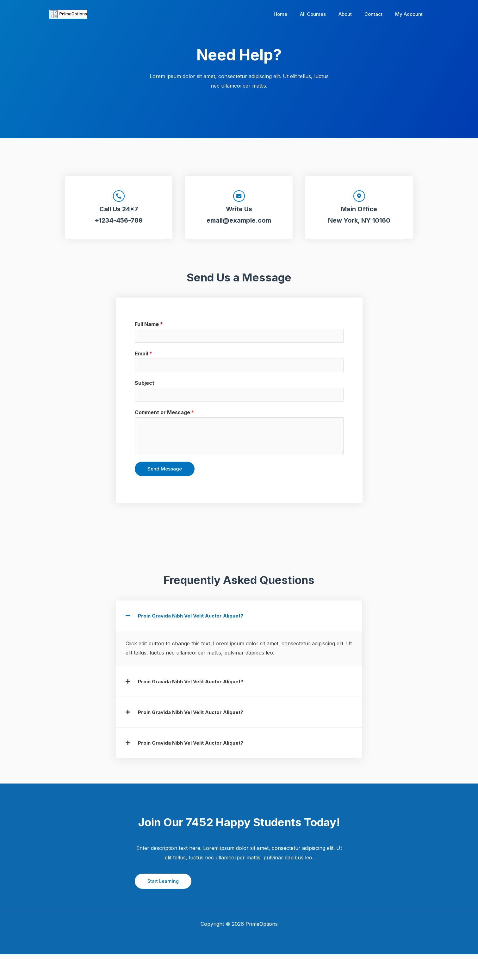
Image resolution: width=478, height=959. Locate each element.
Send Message (164, 473)
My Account (410, 14)
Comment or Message (164, 417)
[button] (239, 620)
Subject (144, 387)
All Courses (324, 14)
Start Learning (163, 886)
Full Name (149, 326)
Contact (378, 14)
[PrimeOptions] (68, 13)
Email (143, 356)
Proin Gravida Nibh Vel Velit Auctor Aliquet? (193, 620)
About (353, 14)
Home (294, 14)
